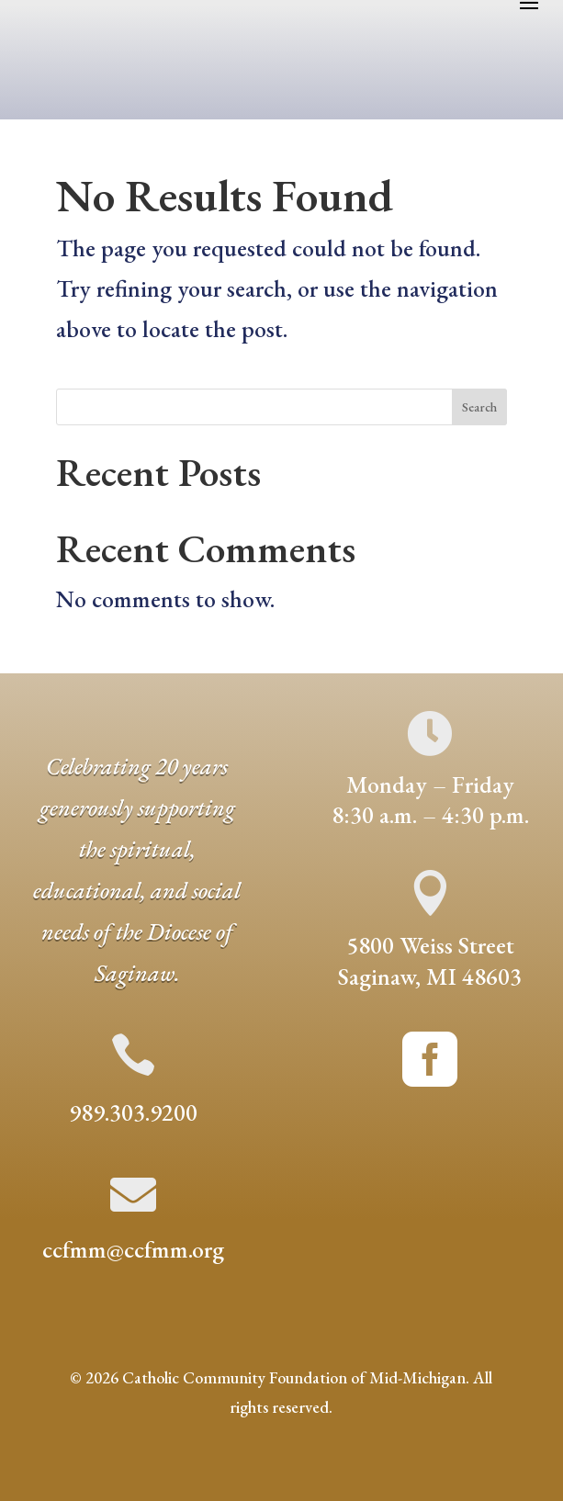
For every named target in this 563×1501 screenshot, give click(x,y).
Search (479, 407)
